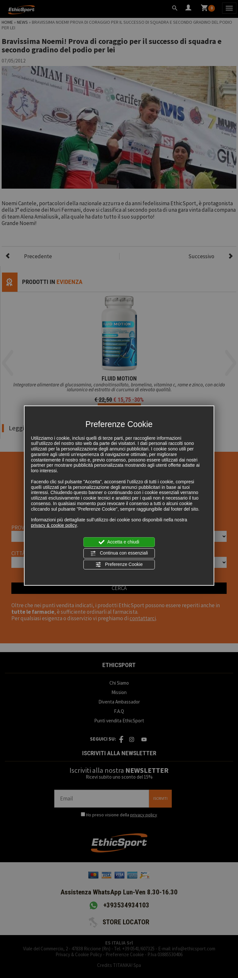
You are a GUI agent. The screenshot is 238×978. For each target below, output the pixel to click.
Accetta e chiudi (119, 542)
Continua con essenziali (119, 553)
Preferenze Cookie (119, 564)
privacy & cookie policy (54, 525)
